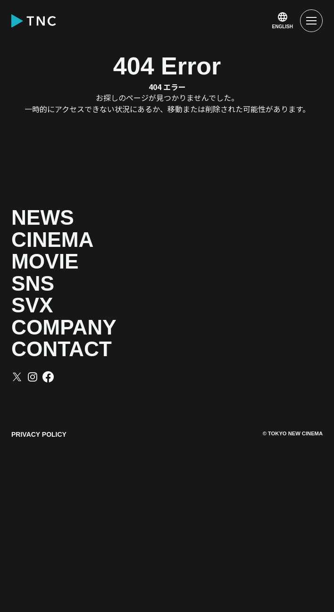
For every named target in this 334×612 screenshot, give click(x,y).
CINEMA (88, 268)
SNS (51, 350)
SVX (50, 391)
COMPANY (110, 432)
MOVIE (74, 309)
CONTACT (105, 474)
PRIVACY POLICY (39, 569)
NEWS (70, 227)
